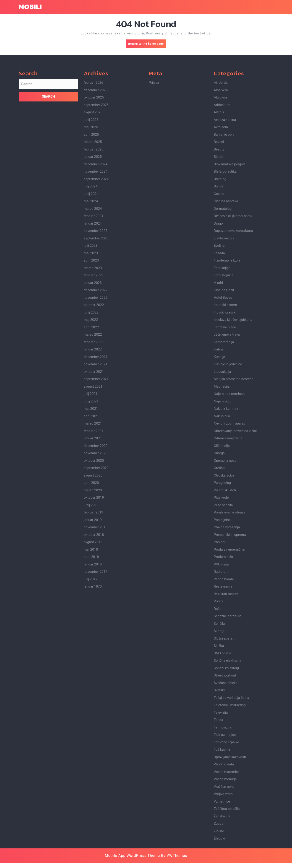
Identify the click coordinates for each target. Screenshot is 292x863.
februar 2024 (93, 288)
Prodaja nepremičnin (229, 622)
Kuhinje (219, 429)
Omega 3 (220, 526)
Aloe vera (221, 163)
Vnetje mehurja (225, 852)
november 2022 (95, 370)
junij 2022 (91, 385)
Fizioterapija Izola (227, 333)
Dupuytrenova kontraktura (233, 303)
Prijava (154, 155)
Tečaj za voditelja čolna (231, 770)
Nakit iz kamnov (226, 481)
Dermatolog (223, 281)
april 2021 (91, 489)
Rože (217, 681)
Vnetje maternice (227, 844)
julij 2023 (90, 318)
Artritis (219, 185)
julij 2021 (90, 466)
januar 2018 (93, 637)
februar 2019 (93, 585)
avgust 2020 (93, 548)
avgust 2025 (93, 185)
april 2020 (91, 555)
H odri (218, 355)
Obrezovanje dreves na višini (235, 503)
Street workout (225, 748)
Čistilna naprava (226, 274)
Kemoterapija (224, 414)
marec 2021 (93, 496)
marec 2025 (93, 214)
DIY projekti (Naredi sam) (233, 288)
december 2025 (95, 163)
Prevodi (219, 614)
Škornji (219, 703)
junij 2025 (91, 192)
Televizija (221, 785)
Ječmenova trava (227, 407)
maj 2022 (91, 392)
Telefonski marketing (230, 777)
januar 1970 (93, 659)
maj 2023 (91, 326)
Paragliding (222, 555)
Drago (218, 296)
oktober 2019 (94, 570)
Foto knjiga (222, 340)
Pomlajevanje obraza (229, 585)
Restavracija (223, 659)
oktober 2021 (94, 444)
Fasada (219, 326)
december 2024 (95, 237)
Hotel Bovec (223, 370)
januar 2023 (93, 355)
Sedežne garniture (227, 689)
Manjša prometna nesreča (233, 451)
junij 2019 (91, 577)
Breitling (220, 251)
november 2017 (95, 644)
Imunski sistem (225, 377)
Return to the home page (147, 44)
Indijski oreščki (225, 385)
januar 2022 (93, 422)
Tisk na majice (225, 807)
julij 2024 (90, 259)
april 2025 (91, 207)
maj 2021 (91, 481)
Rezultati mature (226, 666)
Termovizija (222, 800)
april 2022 (91, 400)
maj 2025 (91, 199)
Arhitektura (222, 177)
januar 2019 (93, 592)
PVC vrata (221, 637)
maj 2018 (91, 622)
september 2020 (96, 540)
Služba (219, 718)
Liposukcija (222, 444)
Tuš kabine (222, 822)
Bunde (218, 259)
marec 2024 (93, 281)
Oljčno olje (222, 518)
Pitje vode (221, 570)
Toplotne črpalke (226, 815)
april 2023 (91, 333)
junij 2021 (91, 474)
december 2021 (95, 429)
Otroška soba (224, 548)
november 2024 (95, 244)
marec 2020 (93, 563)
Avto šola (221, 199)
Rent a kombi (224, 652)
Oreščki (219, 540)
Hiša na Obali (224, 362)
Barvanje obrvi (224, 207)
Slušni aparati (224, 711)
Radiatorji (221, 644)
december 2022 (95, 362)
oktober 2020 (94, 533)
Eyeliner (220, 318)
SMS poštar (223, 726)
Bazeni (219, 214)
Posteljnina (222, 592)
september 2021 (96, 451)
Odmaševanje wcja (228, 511)
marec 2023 (93, 340)
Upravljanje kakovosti (230, 829)
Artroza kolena (225, 192)
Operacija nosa (225, 533)
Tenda (218, 792)
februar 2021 (93, 503)
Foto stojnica (223, 348)
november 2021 (95, 437)
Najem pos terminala (229, 466)
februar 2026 (93, 155)
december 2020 (95, 518)
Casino (219, 266)
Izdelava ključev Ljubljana (233, 392)
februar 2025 (93, 222)
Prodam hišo (223, 629)
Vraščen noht (224, 859)
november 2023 (95, 303)
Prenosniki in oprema (230, 607)
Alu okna (220, 170)
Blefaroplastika (225, 244)
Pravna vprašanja (227, 600)
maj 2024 (91, 274)
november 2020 (95, 526)
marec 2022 (93, 407)
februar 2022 (93, 414)
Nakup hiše (222, 489)
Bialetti (219, 229)
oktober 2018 (94, 607)
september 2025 (96, 177)
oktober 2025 (94, 170)
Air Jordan (221, 155)
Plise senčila (223, 577)
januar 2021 (93, 511)
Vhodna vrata (224, 837)
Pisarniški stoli (225, 563)
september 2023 (96, 311)
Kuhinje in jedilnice (228, 437)
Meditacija (221, 459)
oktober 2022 (94, 377)
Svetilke (220, 763)
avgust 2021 (93, 459)
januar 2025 (93, 229)
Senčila (219, 696)
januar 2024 (93, 296)
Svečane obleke (225, 755)
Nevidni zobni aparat (229, 496)
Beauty (219, 222)
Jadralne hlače (225, 400)
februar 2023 (93, 348)
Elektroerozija (224, 311)
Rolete (218, 674)
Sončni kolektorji (226, 741)
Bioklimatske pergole (229, 237)
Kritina (219, 422)
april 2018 (91, 629)
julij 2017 (90, 652)
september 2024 (96, 251)
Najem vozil (223, 474)
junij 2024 (91, 266)
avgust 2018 (93, 614)
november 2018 (95, 600)
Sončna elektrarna (227, 733)
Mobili (30, 7)
